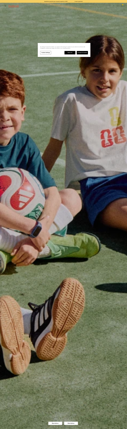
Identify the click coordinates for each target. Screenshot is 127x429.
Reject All (70, 52)
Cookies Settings (45, 52)
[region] (64, 50)
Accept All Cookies (82, 52)
